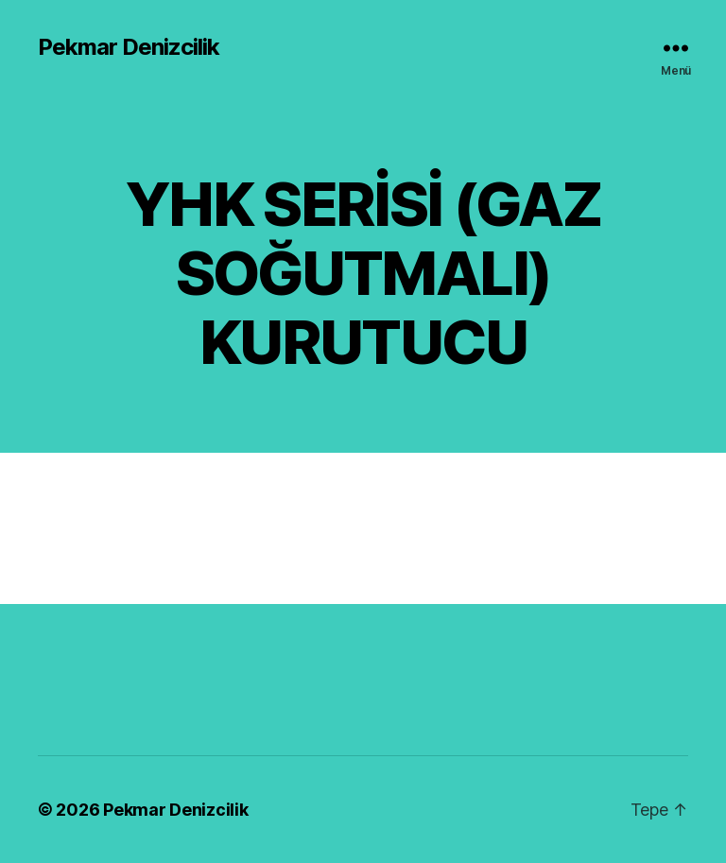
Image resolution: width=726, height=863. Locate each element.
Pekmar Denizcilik (128, 47)
